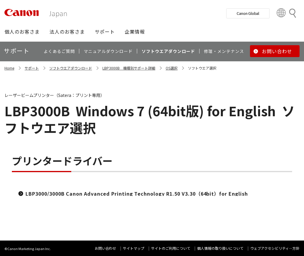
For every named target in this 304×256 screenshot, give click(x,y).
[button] (22, 31)
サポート (32, 67)
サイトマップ (133, 248)
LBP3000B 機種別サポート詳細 (128, 67)
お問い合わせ (105, 248)
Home (9, 67)
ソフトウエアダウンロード (70, 67)
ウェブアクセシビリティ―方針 (275, 248)
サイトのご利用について (170, 248)
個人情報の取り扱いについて (220, 248)
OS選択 (172, 67)
